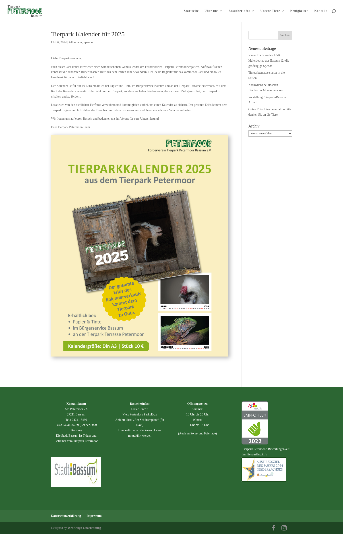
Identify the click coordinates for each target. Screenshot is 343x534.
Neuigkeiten (299, 11)
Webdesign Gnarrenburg (84, 528)
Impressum (94, 515)
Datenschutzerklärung (66, 515)
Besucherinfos (239, 11)
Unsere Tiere (270, 11)
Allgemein (75, 42)
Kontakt (320, 11)
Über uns (212, 11)
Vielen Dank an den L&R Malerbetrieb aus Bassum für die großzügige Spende (268, 61)
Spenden (88, 42)
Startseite (191, 11)
